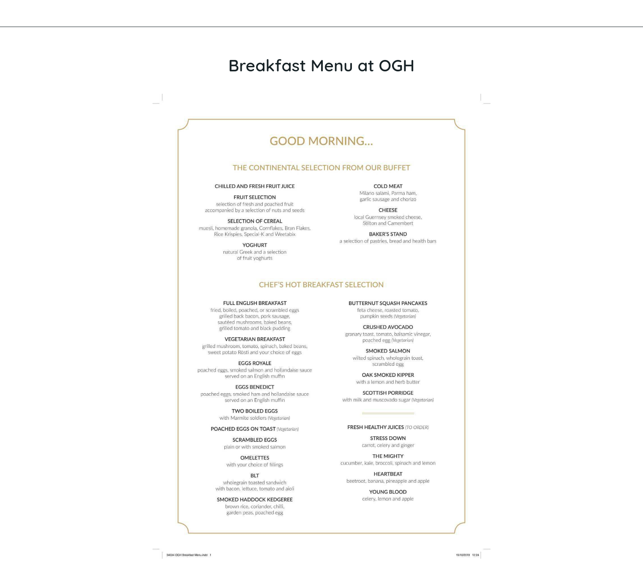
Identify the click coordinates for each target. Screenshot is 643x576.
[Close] (17, 13)
